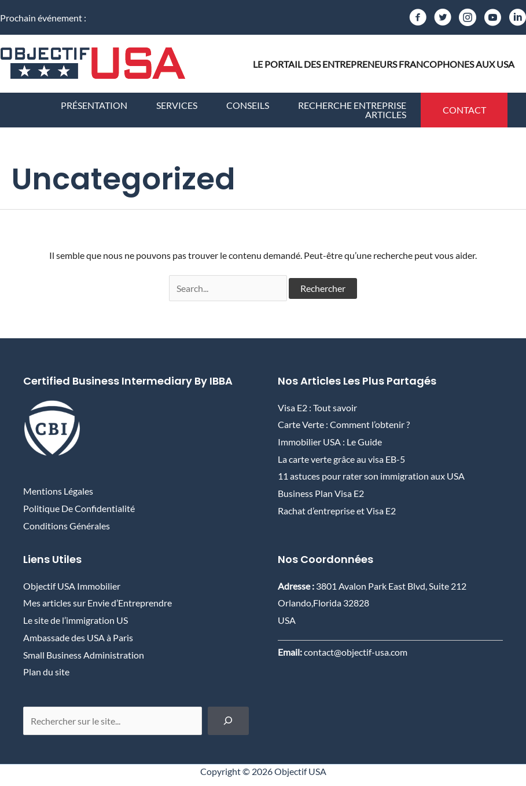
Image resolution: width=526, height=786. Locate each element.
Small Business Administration (83, 654)
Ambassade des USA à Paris (78, 637)
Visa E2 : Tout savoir (317, 407)
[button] (464, 110)
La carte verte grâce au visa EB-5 (341, 459)
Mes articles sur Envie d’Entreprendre (97, 602)
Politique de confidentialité (79, 508)
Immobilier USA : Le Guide (330, 441)
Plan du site (46, 671)
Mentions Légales (58, 490)
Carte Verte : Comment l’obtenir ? (344, 424)
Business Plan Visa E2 (321, 493)
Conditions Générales (66, 525)
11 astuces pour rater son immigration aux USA (371, 475)
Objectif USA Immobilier (71, 585)
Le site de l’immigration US (75, 620)
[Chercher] (228, 721)
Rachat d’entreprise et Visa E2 (337, 510)
